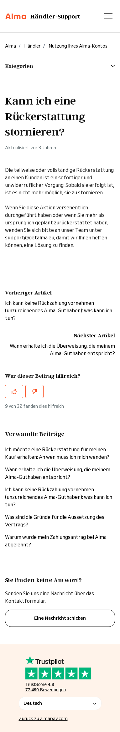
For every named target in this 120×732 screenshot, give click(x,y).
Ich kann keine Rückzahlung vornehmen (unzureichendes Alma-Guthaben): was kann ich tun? (58, 310)
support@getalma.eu (29, 237)
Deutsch (60, 703)
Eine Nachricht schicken (60, 618)
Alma (10, 46)
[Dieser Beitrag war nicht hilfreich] (34, 391)
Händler (32, 46)
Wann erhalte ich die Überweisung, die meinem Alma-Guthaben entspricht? (57, 473)
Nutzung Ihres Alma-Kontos (78, 46)
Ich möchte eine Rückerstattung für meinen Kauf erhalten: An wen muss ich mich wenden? (57, 453)
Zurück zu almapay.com (43, 718)
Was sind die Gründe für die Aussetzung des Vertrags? (54, 521)
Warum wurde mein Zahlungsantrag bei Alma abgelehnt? (56, 541)
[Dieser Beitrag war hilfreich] (14, 391)
